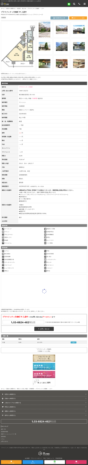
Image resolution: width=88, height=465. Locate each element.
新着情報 (3, 436)
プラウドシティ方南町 (33, 8)
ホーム (2, 8)
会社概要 (27, 458)
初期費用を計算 (59, 18)
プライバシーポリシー (36, 458)
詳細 (74, 342)
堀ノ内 (24, 8)
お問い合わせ (43, 329)
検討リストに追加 (78, 18)
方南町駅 (34, 98)
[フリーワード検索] (74, 4)
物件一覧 (3, 429)
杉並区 (19, 8)
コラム (2, 439)
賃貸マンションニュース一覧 (8, 434)
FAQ (44, 458)
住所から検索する (10, 8)
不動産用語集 (58, 458)
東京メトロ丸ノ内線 (22, 389)
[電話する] (79, 4)
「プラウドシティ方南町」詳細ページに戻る (44, 350)
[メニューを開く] (84, 4)
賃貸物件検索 (4, 431)
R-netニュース (50, 458)
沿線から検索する (10, 389)
